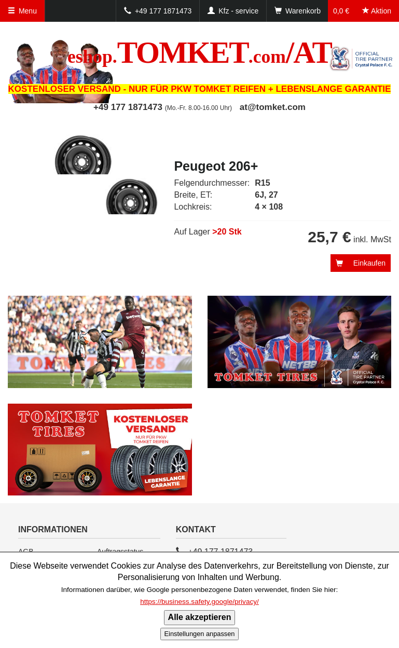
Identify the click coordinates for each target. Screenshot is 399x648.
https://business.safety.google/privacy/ (199, 601)
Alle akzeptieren (199, 617)
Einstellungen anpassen (199, 634)
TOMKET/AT (199, 52)
